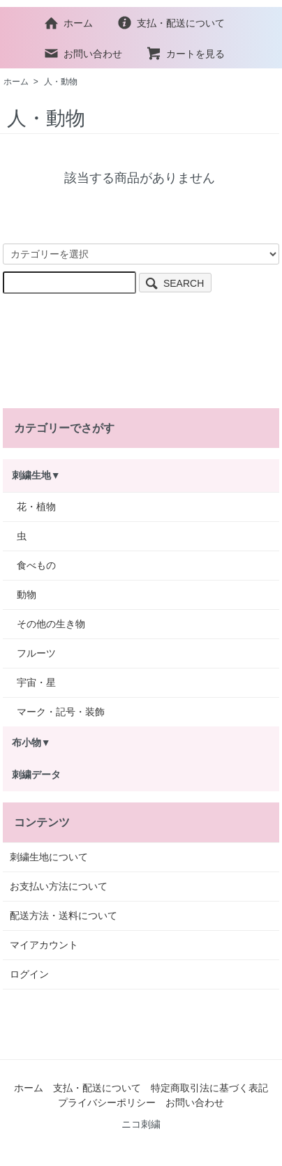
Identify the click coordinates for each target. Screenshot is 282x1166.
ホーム (68, 23)
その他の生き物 (51, 623)
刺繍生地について (49, 856)
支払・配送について (171, 23)
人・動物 (60, 82)
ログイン (29, 974)
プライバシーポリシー (107, 1102)
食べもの (36, 565)
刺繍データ (36, 774)
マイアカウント (44, 944)
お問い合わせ (82, 53)
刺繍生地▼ (36, 475)
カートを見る (185, 53)
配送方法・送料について (63, 915)
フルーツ (36, 653)
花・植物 (36, 506)
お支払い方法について (58, 886)
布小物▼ (31, 742)
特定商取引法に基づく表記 (209, 1087)
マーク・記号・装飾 (61, 711)
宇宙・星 (36, 682)
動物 (26, 594)
